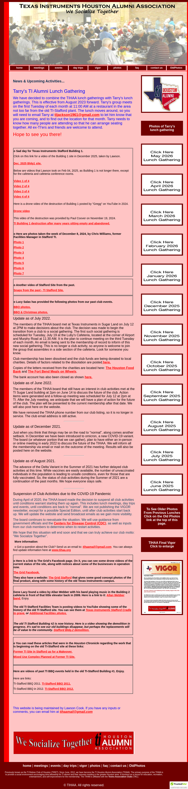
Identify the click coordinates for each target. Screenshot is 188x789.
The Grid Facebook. (26, 572)
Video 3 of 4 (21, 191)
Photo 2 (19, 247)
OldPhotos (176, 67)
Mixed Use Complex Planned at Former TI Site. (44, 656)
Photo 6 (19, 268)
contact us (157, 67)
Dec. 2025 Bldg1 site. (27, 163)
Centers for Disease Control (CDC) (80, 523)
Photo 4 (19, 257)
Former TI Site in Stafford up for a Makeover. (42, 651)
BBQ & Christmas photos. (31, 312)
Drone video (22, 211)
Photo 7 (19, 273)
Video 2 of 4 (21, 186)
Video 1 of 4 (21, 181)
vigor (98, 67)
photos (117, 67)
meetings (39, 67)
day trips (78, 67)
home (19, 67)
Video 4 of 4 (21, 196)
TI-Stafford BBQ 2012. (59, 688)
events (58, 67)
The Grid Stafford (60, 577)
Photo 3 (19, 252)
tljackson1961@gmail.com (77, 115)
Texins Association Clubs (120, 777)
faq (137, 67)
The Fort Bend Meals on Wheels (52, 371)
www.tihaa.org (61, 550)
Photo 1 (19, 242)
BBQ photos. (22, 307)
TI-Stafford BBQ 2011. (56, 683)
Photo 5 (19, 263)
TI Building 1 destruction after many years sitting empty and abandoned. (62, 223)
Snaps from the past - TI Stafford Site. (39, 290)
